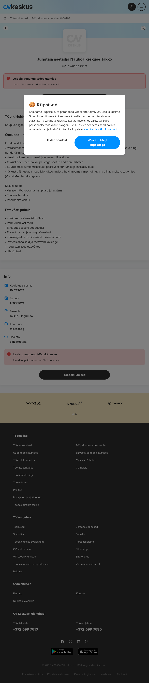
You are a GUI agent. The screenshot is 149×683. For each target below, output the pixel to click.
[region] (74, 125)
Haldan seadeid (56, 140)
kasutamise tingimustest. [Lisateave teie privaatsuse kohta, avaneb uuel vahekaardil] (100, 129)
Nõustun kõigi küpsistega (97, 142)
